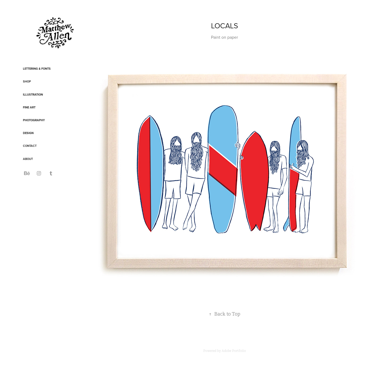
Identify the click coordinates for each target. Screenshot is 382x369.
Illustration (33, 94)
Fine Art (29, 107)
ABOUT (28, 159)
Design (28, 133)
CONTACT (30, 146)
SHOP (27, 81)
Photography (34, 120)
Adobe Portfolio (234, 351)
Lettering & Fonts (37, 68)
